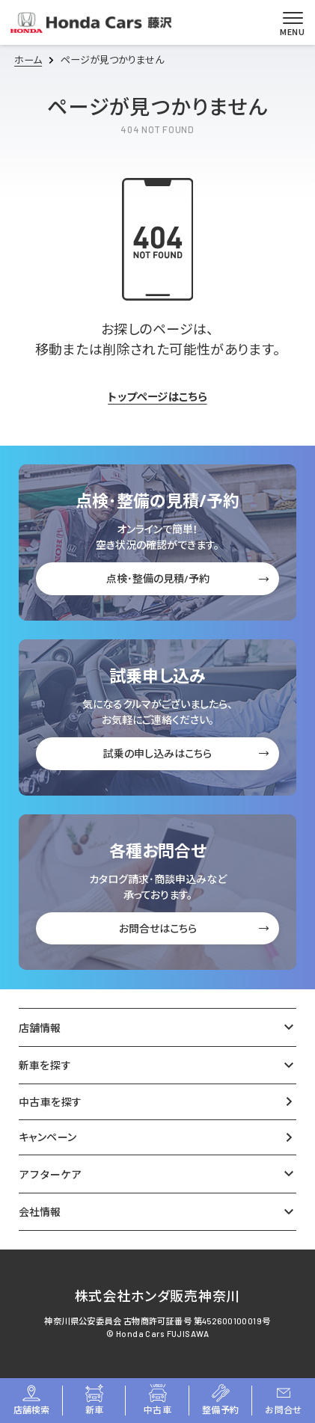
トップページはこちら (157, 397)
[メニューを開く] (292, 22)
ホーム (28, 60)
